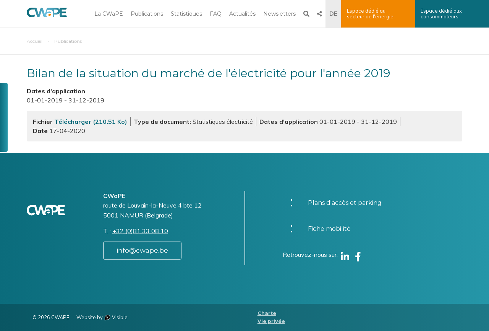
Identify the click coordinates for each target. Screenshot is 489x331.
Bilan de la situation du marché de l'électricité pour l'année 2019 (208, 73)
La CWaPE (108, 13)
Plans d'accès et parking (345, 202)
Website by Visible (102, 317)
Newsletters (279, 13)
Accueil (34, 41)
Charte (266, 313)
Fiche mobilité (329, 228)
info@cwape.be (142, 250)
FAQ (216, 13)
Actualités (242, 13)
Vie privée (271, 321)
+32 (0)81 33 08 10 (140, 231)
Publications (147, 13)
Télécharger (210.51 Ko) (90, 121)
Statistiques (186, 13)
